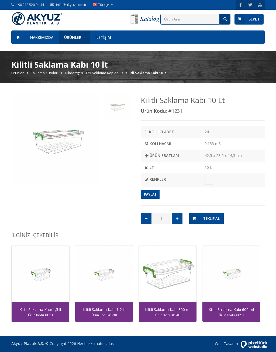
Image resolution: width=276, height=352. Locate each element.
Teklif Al (211, 218)
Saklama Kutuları (44, 72)
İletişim (103, 37)
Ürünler (72, 37)
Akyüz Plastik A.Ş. (27, 343)
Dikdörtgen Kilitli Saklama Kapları (92, 72)
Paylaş (150, 194)
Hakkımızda (41, 37)
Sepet (254, 19)
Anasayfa (18, 37)
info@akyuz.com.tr (71, 4)
